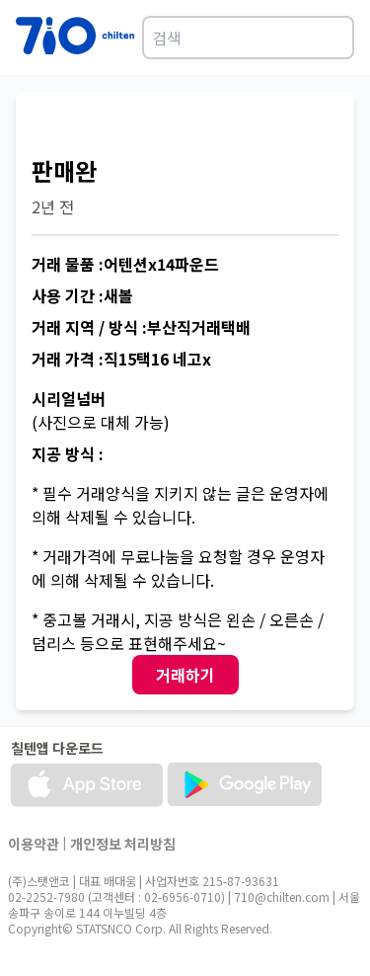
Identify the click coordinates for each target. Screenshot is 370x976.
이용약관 (33, 844)
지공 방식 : (68, 453)
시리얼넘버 (69, 398)
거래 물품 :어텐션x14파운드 (125, 264)
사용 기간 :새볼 (82, 295)
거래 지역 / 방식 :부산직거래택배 (141, 327)
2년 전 (53, 206)
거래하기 (185, 675)
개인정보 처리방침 (123, 844)
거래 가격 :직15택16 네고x (121, 358)
